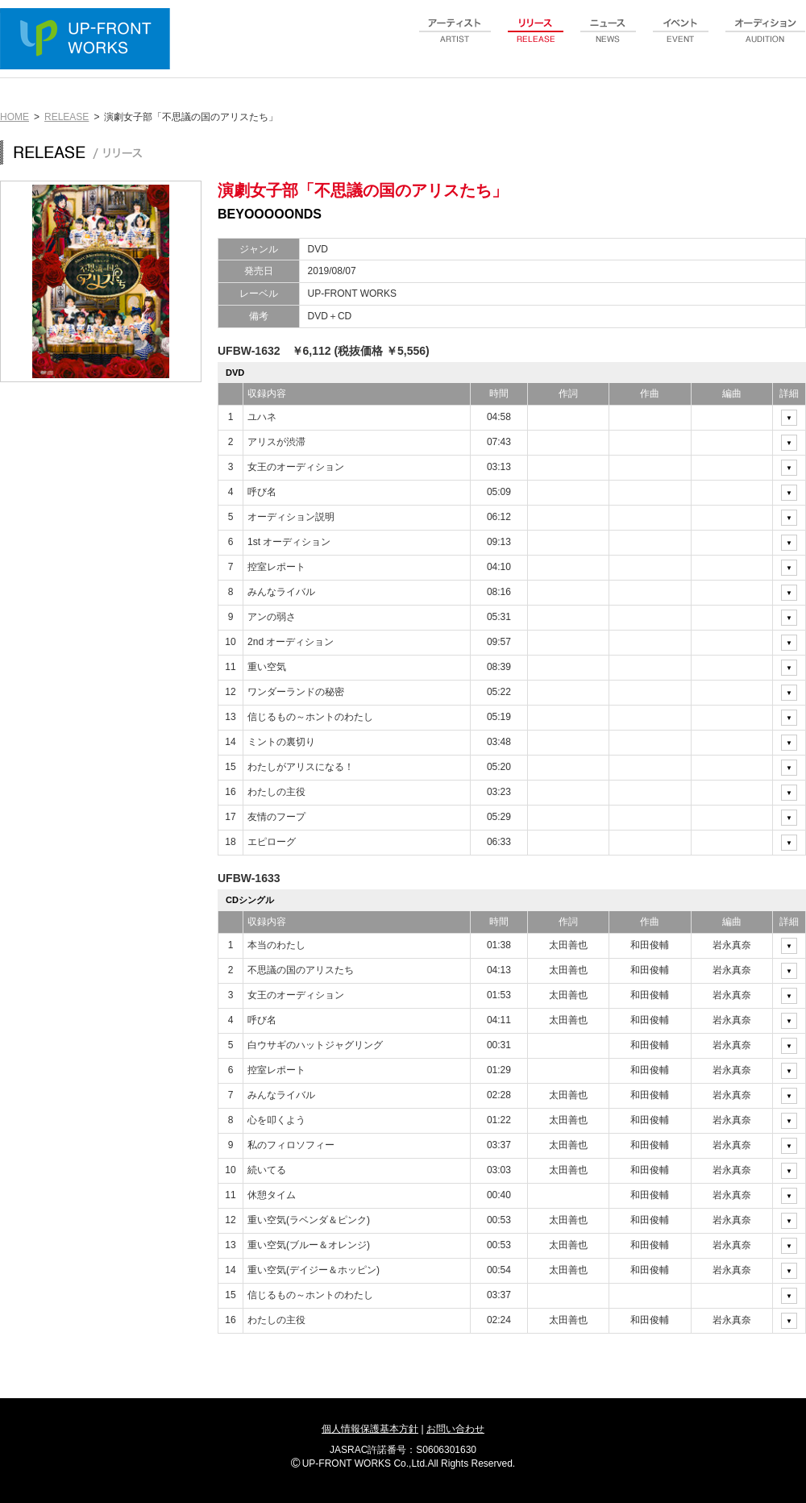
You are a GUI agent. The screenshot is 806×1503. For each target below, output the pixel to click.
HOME (14, 117)
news (608, 39)
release (536, 39)
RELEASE (66, 117)
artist (455, 39)
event (681, 39)
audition (765, 39)
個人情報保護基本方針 (370, 1428)
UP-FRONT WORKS (88, 40)
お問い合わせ (455, 1428)
